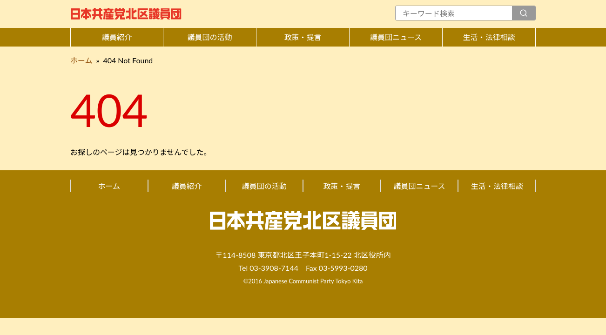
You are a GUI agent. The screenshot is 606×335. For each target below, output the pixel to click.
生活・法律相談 (489, 37)
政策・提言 (302, 37)
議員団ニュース (396, 37)
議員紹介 (117, 37)
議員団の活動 (209, 37)
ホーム (81, 60)
